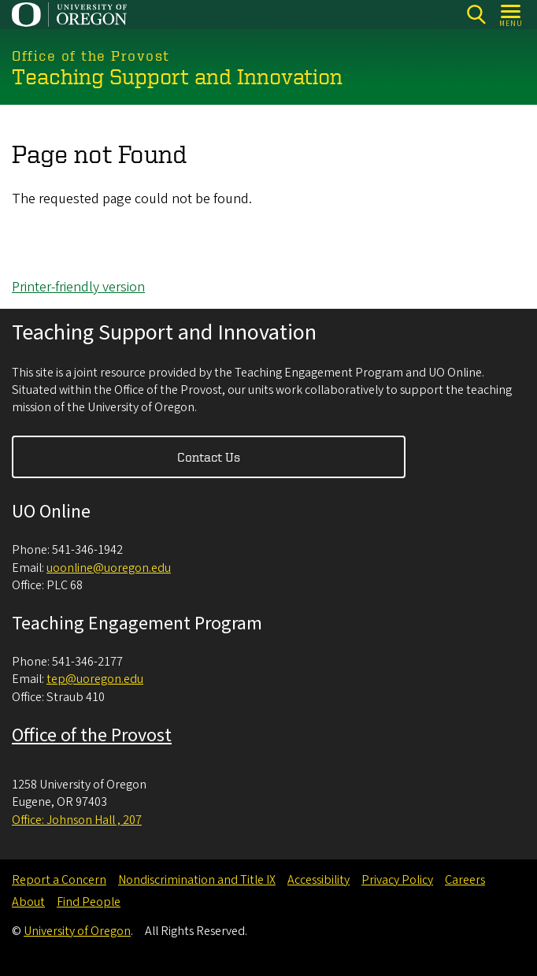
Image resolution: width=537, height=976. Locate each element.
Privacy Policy (397, 880)
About (28, 902)
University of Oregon (77, 931)
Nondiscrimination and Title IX (197, 880)
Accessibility (318, 880)
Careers (465, 880)
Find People (88, 902)
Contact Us (208, 457)
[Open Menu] (511, 14)
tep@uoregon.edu (94, 679)
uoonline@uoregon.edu (108, 568)
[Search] (476, 14)
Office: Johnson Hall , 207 (77, 820)
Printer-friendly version (78, 287)
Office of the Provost (92, 735)
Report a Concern (59, 880)
